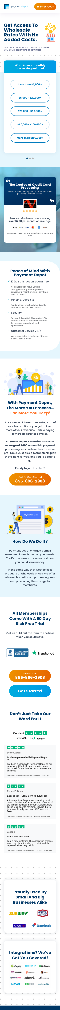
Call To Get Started (30, 479)
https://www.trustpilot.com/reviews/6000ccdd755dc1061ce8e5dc (29, 850)
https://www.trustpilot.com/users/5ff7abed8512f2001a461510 (28, 776)
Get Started (30, 691)
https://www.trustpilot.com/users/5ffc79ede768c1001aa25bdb (28, 816)
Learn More (30, 675)
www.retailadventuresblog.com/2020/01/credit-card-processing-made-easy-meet (30, 192)
